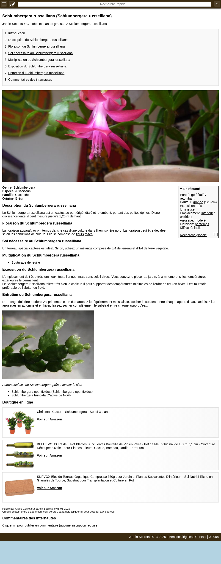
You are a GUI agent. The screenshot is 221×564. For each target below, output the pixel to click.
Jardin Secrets (12, 24)
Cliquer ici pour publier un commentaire (30, 525)
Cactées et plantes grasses (45, 24)
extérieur (186, 217)
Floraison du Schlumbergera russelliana (36, 46)
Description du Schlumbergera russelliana (38, 40)
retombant (187, 198)
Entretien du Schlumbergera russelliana (36, 73)
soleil (97, 276)
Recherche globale (193, 235)
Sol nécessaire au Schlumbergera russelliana (40, 53)
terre (151, 248)
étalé (200, 195)
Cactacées (22, 195)
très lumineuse (191, 207)
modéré (200, 220)
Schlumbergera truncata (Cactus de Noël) (41, 395)
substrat (151, 302)
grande (198, 202)
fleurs (80, 234)
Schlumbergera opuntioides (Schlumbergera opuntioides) (52, 391)
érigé (191, 195)
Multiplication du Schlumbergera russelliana (39, 59)
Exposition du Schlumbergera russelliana (37, 66)
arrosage (11, 302)
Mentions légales (181, 537)
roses (89, 234)
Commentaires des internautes (30, 79)
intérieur (207, 213)
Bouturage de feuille (25, 262)
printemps (202, 224)
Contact (200, 537)
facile (198, 228)
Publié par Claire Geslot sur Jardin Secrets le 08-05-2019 (36, 508)
